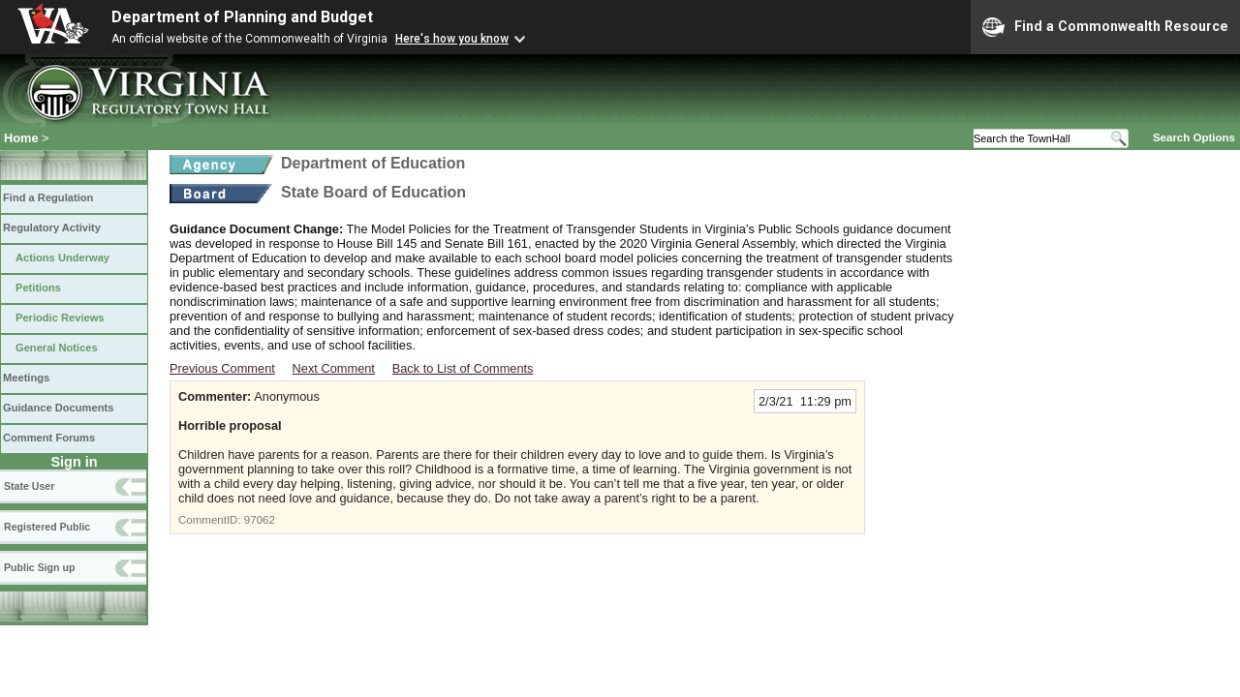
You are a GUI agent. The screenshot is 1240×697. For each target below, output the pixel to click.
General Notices (57, 347)
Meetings (26, 377)
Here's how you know (452, 38)
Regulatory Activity (52, 227)
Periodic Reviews (60, 317)
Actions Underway (62, 257)
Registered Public (47, 526)
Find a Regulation (48, 197)
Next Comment (334, 368)
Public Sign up (39, 567)
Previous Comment (222, 368)
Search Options (1194, 137)
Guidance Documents (58, 407)
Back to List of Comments (463, 368)
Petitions (38, 287)
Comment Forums (49, 437)
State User (29, 486)
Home (21, 138)
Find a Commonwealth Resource (1105, 27)
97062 (259, 520)
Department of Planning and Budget (242, 17)
